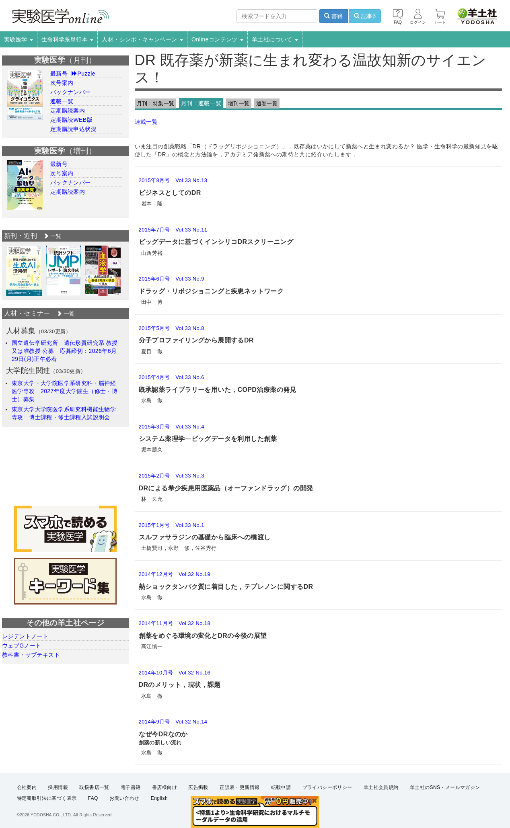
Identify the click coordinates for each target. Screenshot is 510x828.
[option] (24, 271)
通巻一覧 (267, 103)
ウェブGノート (21, 645)
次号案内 (62, 83)
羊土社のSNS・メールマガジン (445, 787)
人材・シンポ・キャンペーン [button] (142, 39)
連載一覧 (146, 122)
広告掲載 (198, 787)
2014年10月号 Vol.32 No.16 (175, 673)
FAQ (93, 798)
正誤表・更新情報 (239, 787)
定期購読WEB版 (71, 120)
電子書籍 (131, 787)
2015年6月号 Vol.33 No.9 (171, 279)
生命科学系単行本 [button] (67, 39)
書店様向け (164, 787)
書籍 (333, 16)
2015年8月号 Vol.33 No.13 (173, 180)
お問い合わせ (124, 798)
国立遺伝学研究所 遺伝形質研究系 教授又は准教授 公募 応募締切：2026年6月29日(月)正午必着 (65, 351)
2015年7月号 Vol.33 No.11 (173, 230)
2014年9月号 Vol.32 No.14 (173, 722)
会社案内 (27, 787)
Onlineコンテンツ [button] (217, 39)
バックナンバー (70, 92)
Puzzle (83, 73)
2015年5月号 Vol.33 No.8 (171, 328)
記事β (365, 16)
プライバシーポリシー (327, 787)
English (159, 798)
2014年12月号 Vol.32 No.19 (175, 574)
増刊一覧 (239, 103)
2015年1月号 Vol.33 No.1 (171, 525)
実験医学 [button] (18, 39)
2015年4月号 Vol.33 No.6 (171, 377)
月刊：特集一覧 (156, 103)
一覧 (52, 236)
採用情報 (58, 787)
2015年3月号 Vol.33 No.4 (171, 427)
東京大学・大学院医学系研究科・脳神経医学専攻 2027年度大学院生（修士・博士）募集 (64, 391)
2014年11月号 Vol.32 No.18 (175, 623)
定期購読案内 (67, 110)
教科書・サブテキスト (31, 655)
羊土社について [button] (275, 39)
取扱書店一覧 (94, 787)
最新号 (59, 73)
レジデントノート (25, 636)
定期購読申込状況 (73, 129)
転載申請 (281, 787)
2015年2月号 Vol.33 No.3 (171, 476)
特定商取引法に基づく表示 (47, 798)
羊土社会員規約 (381, 787)
